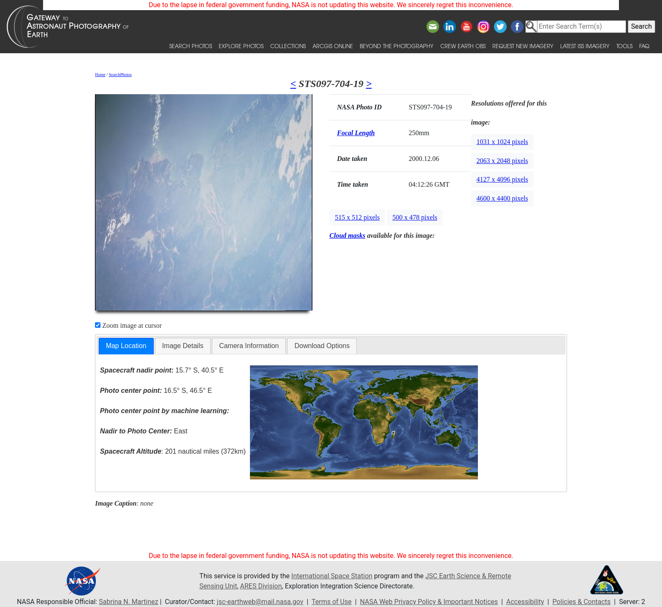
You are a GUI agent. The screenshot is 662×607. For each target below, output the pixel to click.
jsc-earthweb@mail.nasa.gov (260, 602)
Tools (624, 46)
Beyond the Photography (397, 46)
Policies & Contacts (581, 602)
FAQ (644, 46)
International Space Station (331, 576)
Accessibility (525, 602)
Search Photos (190, 46)
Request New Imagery (522, 46)
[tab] (126, 346)
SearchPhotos (120, 74)
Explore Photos (241, 46)
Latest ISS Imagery (585, 46)
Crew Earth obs (463, 46)
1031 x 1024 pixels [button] (502, 141)
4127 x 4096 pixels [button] (502, 179)
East (143, 431)
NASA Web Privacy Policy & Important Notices (429, 602)
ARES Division (261, 586)
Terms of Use (332, 602)
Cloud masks (347, 235)
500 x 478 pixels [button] (414, 217)
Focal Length (355, 132)
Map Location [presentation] (126, 345)
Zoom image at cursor (128, 325)
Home (100, 74)
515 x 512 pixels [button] (357, 217)
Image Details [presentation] (182, 345)
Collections (288, 46)
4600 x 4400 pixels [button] (502, 198)
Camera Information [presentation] (249, 345)
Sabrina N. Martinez (128, 602)
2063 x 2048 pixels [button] (502, 160)
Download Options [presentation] (322, 345)
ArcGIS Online (332, 46)
